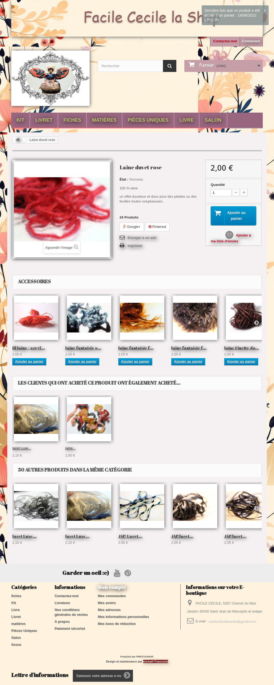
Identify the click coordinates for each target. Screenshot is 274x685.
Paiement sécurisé (70, 628)
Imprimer (135, 246)
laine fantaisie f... (136, 347)
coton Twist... (128, 448)
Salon (213, 120)
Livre (187, 120)
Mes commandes (112, 596)
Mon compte (112, 587)
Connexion (251, 41)
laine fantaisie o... (83, 347)
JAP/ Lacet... (130, 536)
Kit (20, 120)
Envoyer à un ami (142, 238)
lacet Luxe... (180, 448)
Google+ (131, 227)
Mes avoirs (107, 603)
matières (104, 120)
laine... (17, 448)
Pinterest (157, 227)
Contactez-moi (225, 41)
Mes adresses (109, 610)
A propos (62, 621)
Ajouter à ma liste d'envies (231, 239)
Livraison (62, 603)
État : (124, 179)
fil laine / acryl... (28, 347)
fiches (72, 120)
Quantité (218, 185)
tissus (16, 644)
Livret (43, 120)
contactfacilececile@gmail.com (232, 621)
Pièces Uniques (148, 120)
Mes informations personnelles (123, 617)
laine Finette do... (241, 347)
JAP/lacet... (182, 536)
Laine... (71, 448)
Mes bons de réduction (117, 624)
